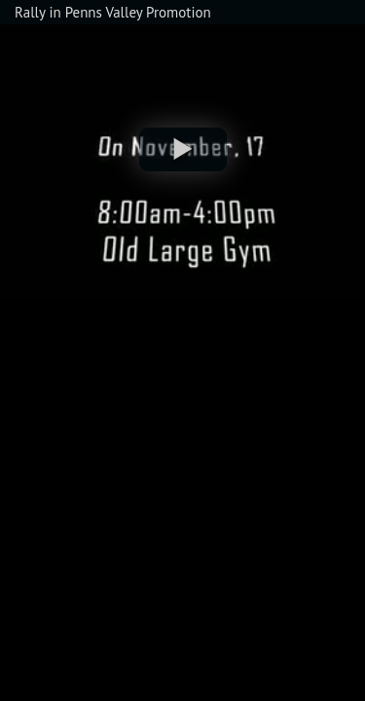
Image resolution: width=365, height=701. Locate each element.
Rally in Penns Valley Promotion (113, 12)
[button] (183, 149)
